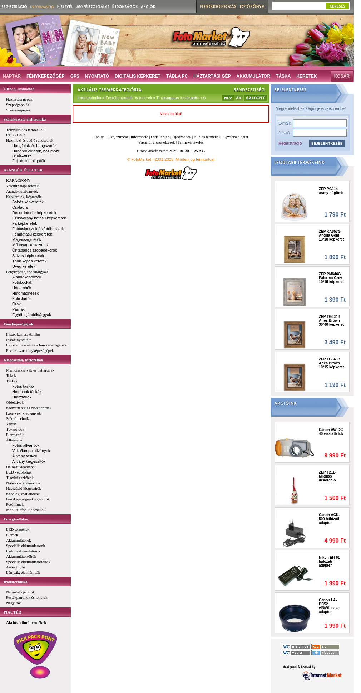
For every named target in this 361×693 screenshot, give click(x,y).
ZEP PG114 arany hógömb (331, 191)
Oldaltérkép (160, 137)
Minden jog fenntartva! (194, 159)
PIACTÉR (12, 612)
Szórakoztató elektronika (25, 119)
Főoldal (100, 137)
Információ (139, 137)
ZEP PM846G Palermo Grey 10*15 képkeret (331, 278)
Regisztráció (290, 143)
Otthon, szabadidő (19, 89)
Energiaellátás (16, 519)
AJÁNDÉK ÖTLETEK (23, 170)
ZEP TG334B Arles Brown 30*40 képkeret (331, 320)
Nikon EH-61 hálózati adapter (329, 561)
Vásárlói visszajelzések (156, 142)
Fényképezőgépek (18, 324)
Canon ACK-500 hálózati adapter (329, 519)
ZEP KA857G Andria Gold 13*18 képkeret (331, 235)
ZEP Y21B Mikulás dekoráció (327, 476)
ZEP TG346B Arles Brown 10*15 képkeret (331, 363)
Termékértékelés (191, 142)
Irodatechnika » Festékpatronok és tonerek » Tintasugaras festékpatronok (142, 98)
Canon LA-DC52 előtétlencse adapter (329, 606)
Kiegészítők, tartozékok (23, 360)
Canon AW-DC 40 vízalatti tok (331, 432)
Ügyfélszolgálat (235, 137)
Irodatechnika (15, 582)
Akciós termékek (207, 137)
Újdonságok (181, 137)
